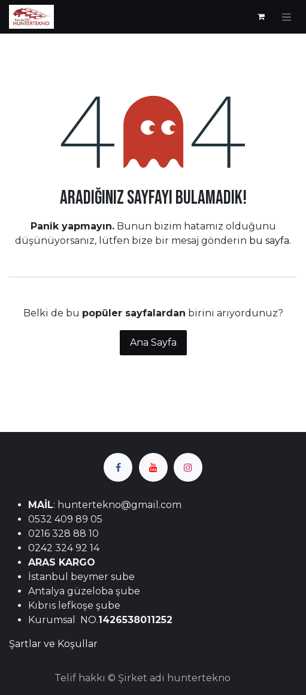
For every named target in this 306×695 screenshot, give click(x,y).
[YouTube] (153, 467)
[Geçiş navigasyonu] (287, 17)
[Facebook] (118, 467)
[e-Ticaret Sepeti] (261, 17)
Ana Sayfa (153, 342)
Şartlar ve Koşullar (53, 643)
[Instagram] (188, 467)
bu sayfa (269, 240)
